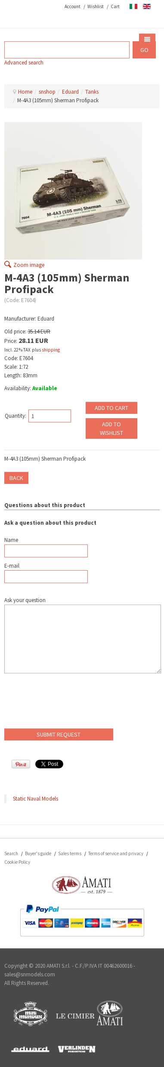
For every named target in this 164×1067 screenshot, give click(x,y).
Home (25, 91)
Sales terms (69, 853)
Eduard (70, 91)
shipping (51, 350)
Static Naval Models (35, 798)
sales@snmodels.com (29, 974)
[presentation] (69, 703)
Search (11, 853)
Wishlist (95, 6)
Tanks (92, 91)
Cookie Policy (17, 862)
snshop (47, 91)
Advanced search (23, 62)
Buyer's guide (38, 853)
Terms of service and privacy (115, 853)
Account (72, 6)
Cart (115, 6)
